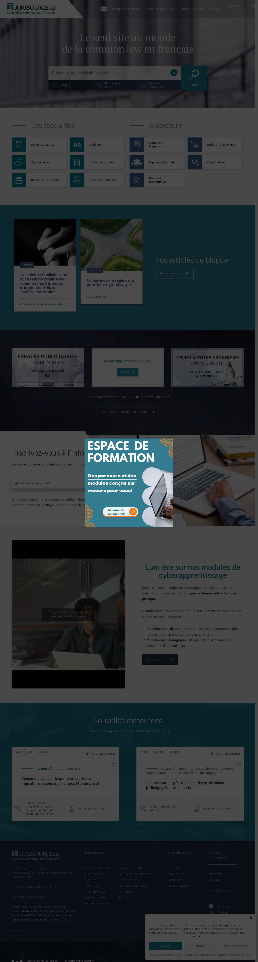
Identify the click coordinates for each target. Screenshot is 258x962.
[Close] (170, 435)
